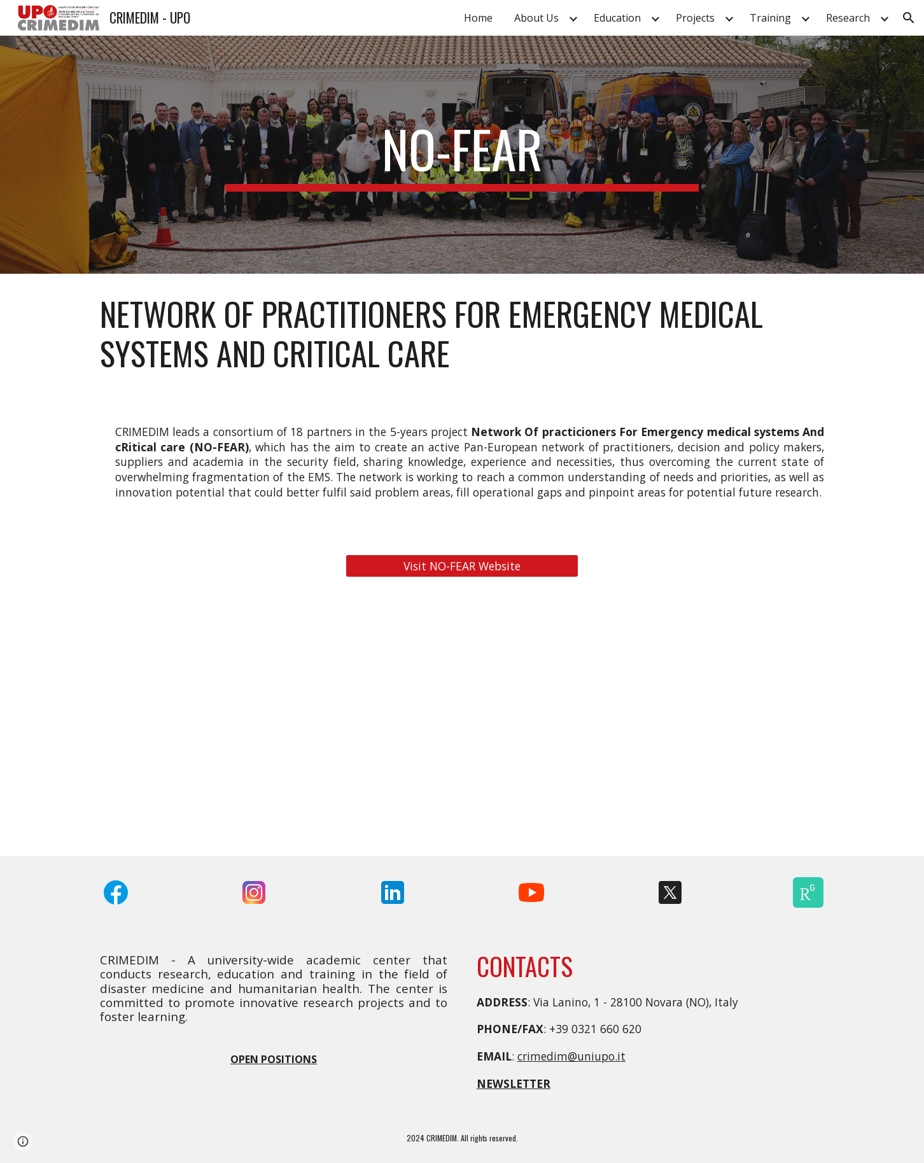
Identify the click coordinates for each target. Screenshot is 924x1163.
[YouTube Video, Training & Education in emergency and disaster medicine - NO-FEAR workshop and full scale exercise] (713, 724)
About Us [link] (536, 18)
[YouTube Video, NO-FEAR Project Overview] (211, 724)
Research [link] (848, 18)
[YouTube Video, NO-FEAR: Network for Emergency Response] (462, 724)
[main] (462, 155)
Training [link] (770, 18)
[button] (908, 18)
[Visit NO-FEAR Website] (461, 566)
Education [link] (617, 18)
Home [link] (478, 18)
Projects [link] (695, 18)
